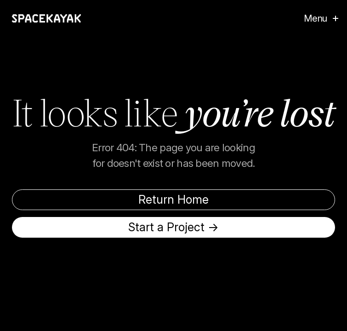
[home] (46, 18)
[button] (316, 18)
